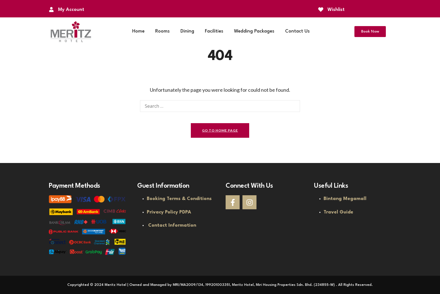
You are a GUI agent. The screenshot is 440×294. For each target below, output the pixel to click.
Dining (187, 31)
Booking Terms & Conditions (179, 198)
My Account (71, 9)
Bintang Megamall (345, 198)
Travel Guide (338, 212)
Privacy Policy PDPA (169, 212)
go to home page (220, 130)
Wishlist (336, 9)
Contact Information (172, 225)
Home (138, 31)
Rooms (162, 31)
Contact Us (297, 31)
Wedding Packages (254, 31)
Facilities (214, 31)
